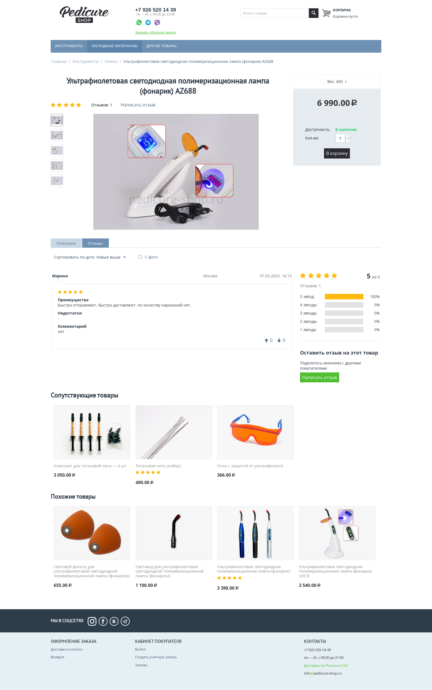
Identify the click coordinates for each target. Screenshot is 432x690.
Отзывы (95, 243)
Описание (66, 243)
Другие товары (162, 46)
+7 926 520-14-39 (317, 650)
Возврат (57, 657)
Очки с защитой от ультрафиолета (250, 466)
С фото (151, 257)
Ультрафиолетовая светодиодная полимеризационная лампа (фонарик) (253, 569)
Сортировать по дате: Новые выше (90, 257)
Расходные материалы (115, 46)
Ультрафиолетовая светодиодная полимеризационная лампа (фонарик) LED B (335, 571)
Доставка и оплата (66, 649)
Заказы (141, 664)
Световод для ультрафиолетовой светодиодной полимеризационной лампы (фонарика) (170, 571)
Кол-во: (312, 138)
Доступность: (317, 129)
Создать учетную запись (156, 657)
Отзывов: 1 (101, 105)
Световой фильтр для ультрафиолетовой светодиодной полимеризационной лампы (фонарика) (92, 571)
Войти (140, 649)
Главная (59, 61)
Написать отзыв (138, 105)
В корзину (337, 153)
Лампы (111, 61)
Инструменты (69, 46)
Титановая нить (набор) (158, 466)
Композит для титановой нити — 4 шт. (90, 466)
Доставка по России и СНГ (326, 665)
